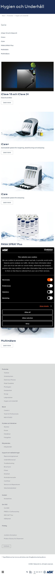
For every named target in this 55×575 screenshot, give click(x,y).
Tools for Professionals (11, 414)
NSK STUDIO (8, 417)
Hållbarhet (7, 518)
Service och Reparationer (12, 484)
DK (39, 572)
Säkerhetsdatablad (10, 488)
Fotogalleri (7, 437)
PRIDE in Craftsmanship (11, 511)
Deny (27, 324)
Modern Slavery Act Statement (13, 538)
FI (41, 572)
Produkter (10, 15)
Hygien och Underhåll (11, 401)
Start (3, 15)
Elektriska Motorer (10, 380)
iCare (3, 41)
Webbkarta (6, 546)
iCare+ (3, 37)
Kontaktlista (8, 498)
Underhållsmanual (10, 460)
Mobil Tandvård (9, 383)
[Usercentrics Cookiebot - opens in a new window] (44, 250)
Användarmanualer (10, 477)
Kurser (6, 430)
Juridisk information (10, 535)
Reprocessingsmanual (11, 456)
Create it (6, 410)
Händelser (7, 434)
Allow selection (27, 318)
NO (37, 572)
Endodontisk (8, 390)
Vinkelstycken (8, 376)
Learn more (7, 102)
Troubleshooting (9, 463)
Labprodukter (8, 397)
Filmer (6, 470)
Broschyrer (7, 467)
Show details (44, 306)
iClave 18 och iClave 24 (9, 33)
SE (34, 572)
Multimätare (5, 53)
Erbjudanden (8, 447)
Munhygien (7, 387)
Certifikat (7, 481)
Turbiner (6, 373)
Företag (4, 525)
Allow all (28, 312)
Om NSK (6, 508)
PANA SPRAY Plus (7, 45)
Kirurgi (6, 394)
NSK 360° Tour (8, 515)
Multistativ (4, 49)
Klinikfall (7, 474)
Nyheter (6, 427)
